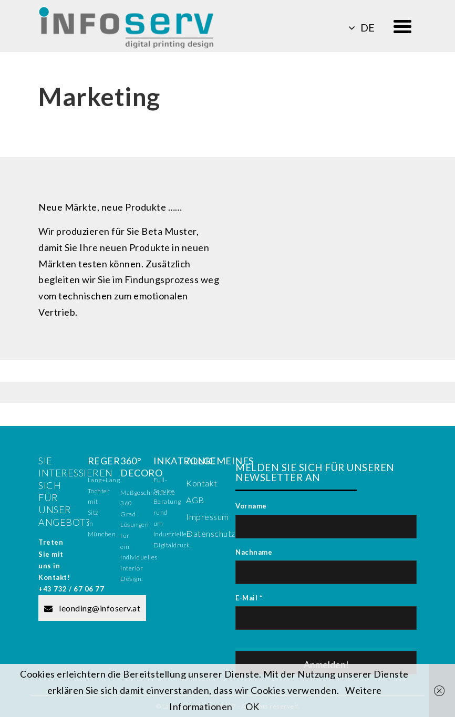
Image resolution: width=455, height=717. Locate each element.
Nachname (253, 552)
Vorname (251, 506)
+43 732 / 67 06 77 (71, 589)
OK (252, 706)
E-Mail (248, 598)
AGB (195, 500)
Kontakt (202, 483)
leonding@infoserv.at (92, 608)
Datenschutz (210, 533)
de (361, 27)
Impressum (207, 517)
